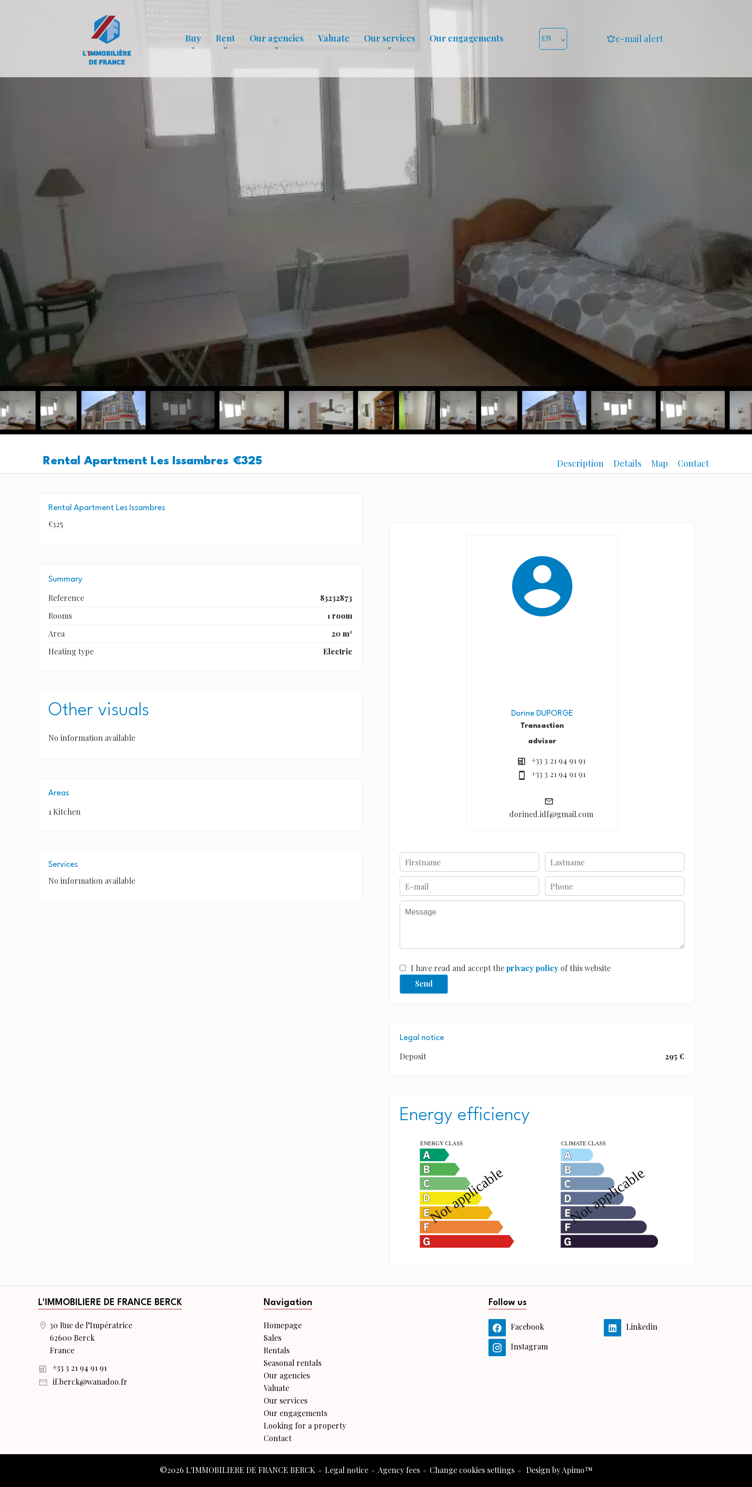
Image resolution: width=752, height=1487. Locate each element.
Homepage (106, 39)
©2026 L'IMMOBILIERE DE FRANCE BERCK (237, 1470)
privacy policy (532, 968)
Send (424, 983)
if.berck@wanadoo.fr (90, 1381)
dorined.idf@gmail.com (551, 814)
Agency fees (399, 1470)
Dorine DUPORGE (542, 713)
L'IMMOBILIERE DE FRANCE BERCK (110, 1302)
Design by (558, 1470)
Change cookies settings (472, 1470)
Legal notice (346, 1470)
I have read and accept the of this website (511, 968)
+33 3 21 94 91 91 (558, 760)
